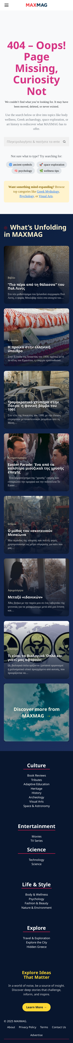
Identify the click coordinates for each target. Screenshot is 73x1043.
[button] (64, 141)
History (36, 793)
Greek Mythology (48, 191)
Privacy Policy (27, 1027)
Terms (44, 1027)
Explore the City (36, 942)
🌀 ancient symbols (20, 164)
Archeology (36, 797)
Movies (36, 836)
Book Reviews (36, 775)
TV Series (37, 841)
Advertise (36, 1035)
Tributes (36, 780)
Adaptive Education (36, 784)
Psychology (26, 196)
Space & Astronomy (36, 806)
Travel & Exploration (36, 938)
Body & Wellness (36, 894)
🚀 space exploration (51, 164)
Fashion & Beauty (36, 903)
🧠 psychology (23, 170)
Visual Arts (46, 196)
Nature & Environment (36, 907)
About (11, 1027)
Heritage (36, 788)
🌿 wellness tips (49, 170)
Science (36, 864)
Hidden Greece (37, 947)
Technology (36, 860)
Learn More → (36, 1007)
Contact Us (59, 1027)
